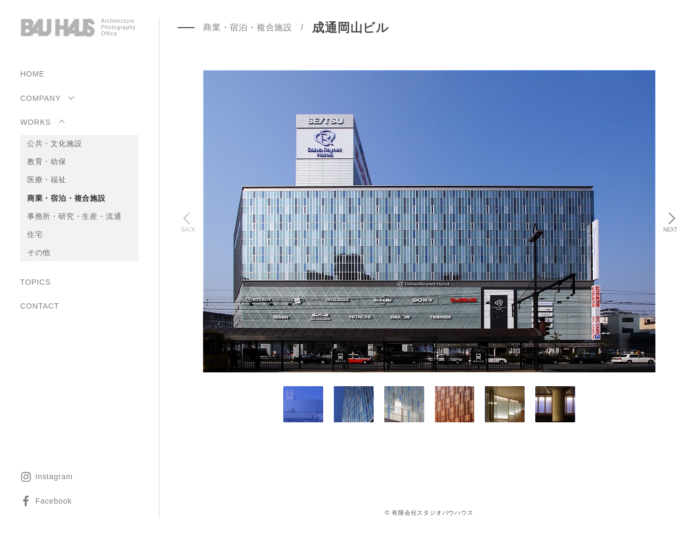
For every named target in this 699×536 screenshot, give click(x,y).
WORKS (35, 122)
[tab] (354, 404)
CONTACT (39, 306)
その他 (38, 252)
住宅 (35, 234)
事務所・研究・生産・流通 (74, 216)
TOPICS (35, 282)
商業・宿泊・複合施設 (66, 198)
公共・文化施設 (54, 143)
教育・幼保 (46, 161)
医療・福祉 (46, 179)
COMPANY (40, 98)
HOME (32, 74)
